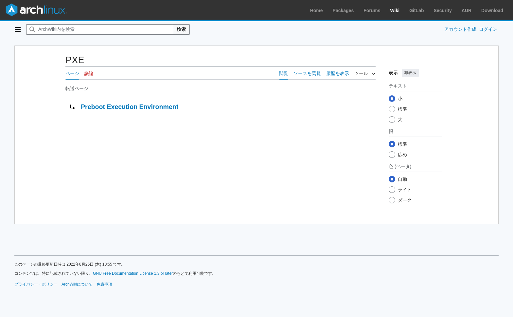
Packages (343, 10)
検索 (181, 29)
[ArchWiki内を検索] (99, 29)
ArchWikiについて (77, 284)
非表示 (410, 72)
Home (316, 10)
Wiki (395, 10)
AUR (466, 10)
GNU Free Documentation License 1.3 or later (133, 273)
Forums (371, 10)
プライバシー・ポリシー (36, 284)
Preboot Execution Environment (129, 106)
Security (443, 10)
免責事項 (104, 284)
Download (492, 10)
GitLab (416, 10)
